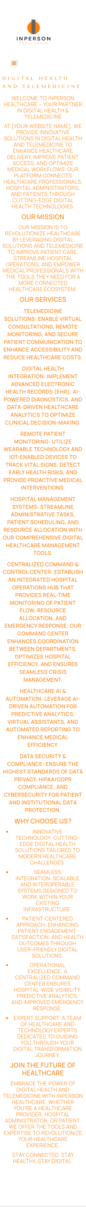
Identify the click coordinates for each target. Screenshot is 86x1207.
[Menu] (14, 63)
